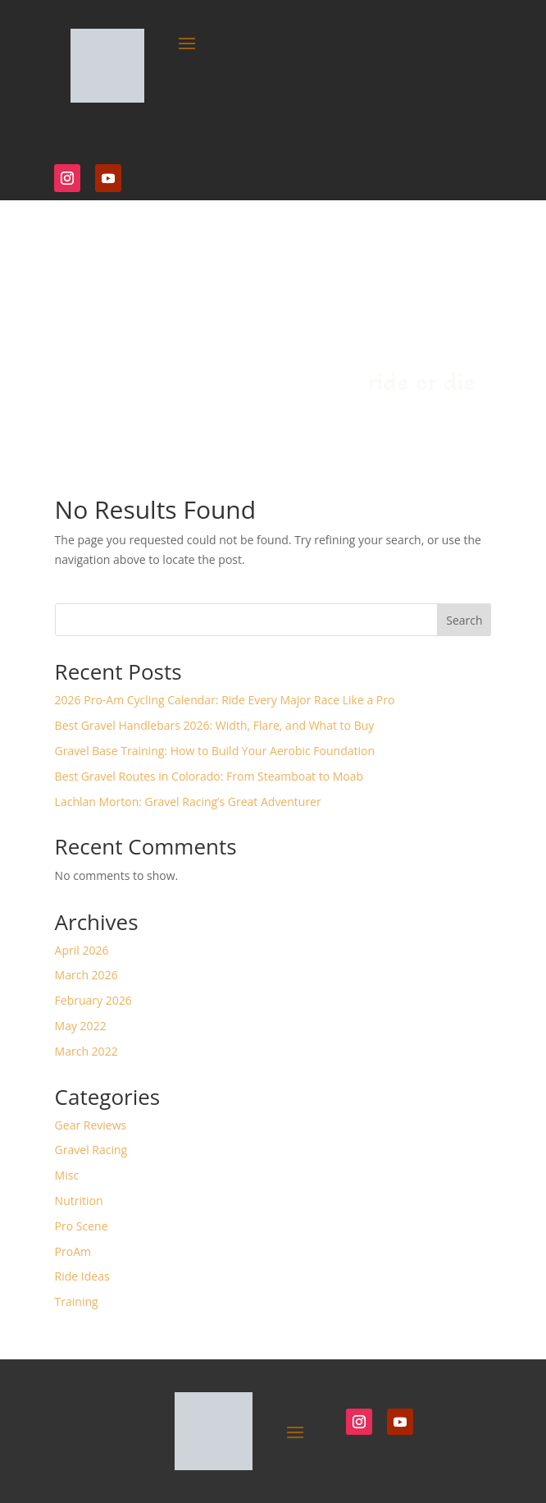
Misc (67, 1175)
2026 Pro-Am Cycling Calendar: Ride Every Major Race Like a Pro (225, 700)
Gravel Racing (91, 1149)
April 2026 (82, 950)
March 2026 (86, 975)
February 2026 (93, 1000)
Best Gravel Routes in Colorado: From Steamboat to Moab (209, 776)
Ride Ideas (82, 1276)
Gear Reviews (91, 1125)
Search (464, 620)
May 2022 (81, 1025)
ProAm (73, 1251)
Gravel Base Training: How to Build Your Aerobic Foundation (215, 750)
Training (76, 1301)
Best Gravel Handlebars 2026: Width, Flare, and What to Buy (215, 725)
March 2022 (86, 1051)
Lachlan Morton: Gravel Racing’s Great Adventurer (188, 801)
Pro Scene (81, 1226)
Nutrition (79, 1200)
